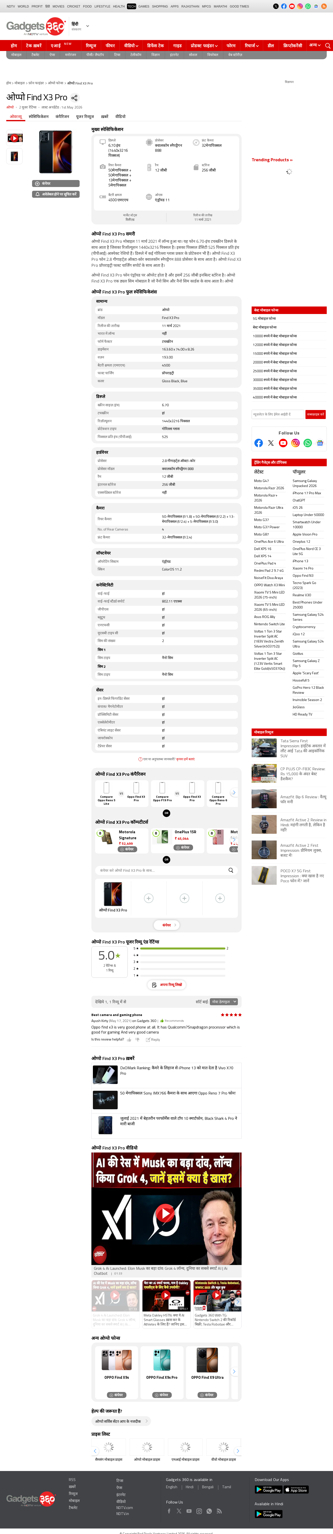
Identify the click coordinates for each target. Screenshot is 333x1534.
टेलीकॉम (135, 55)
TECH (131, 6)
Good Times (239, 6)
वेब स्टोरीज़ (235, 55)
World (23, 6)
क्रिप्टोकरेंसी (292, 45)
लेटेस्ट (258, 472)
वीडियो (129, 45)
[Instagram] (295, 443)
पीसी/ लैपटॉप (95, 55)
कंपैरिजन (62, 117)
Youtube (189, 1510)
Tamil (226, 1487)
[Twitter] (271, 443)
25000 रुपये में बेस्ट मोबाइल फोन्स (275, 371)
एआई (62, 45)
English (171, 1487)
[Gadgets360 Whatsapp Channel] (307, 443)
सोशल (193, 55)
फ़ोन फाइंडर (36, 83)
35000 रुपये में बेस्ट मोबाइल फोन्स (275, 389)
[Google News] (320, 443)
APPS (175, 6)
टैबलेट (35, 55)
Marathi (220, 6)
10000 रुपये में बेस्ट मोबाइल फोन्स (275, 336)
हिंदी (47, 6)
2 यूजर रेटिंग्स (28, 108)
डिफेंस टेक (155, 45)
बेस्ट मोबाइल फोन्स (264, 328)
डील (271, 45)
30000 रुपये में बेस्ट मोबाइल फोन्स (275, 380)
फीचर (110, 45)
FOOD (87, 6)
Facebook (169, 1510)
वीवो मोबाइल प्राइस (223, 1460)
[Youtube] (283, 443)
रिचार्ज (250, 45)
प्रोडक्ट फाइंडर (202, 45)
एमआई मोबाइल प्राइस (185, 1460)
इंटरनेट (174, 55)
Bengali (208, 1487)
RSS (72, 1480)
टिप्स (117, 55)
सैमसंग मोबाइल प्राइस (108, 1460)
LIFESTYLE (102, 6)
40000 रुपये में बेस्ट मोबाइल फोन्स (275, 398)
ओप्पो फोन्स (55, 83)
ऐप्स (52, 55)
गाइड (177, 45)
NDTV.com (124, 1508)
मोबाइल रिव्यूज (263, 732)
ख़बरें (105, 117)
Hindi (190, 1487)
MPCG (206, 6)
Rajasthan (190, 6)
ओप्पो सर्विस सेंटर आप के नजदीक (118, 1422)
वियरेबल (212, 55)
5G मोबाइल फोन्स (264, 319)
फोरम (231, 45)
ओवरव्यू (16, 117)
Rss (219, 1510)
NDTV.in (122, 1514)
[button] (234, 792)
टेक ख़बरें (33, 45)
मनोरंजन (70, 55)
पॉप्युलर (299, 472)
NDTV (11, 6)
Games (143, 6)
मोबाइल (16, 55)
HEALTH (119, 6)
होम (14, 45)
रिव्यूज (91, 45)
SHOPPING (160, 6)
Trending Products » (272, 160)
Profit (37, 6)
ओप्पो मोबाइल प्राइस (147, 1460)
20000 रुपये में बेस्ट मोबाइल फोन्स (275, 362)
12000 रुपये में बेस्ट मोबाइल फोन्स (275, 345)
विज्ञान (155, 55)
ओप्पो (10, 108)
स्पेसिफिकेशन (39, 117)
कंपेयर (42, 183)
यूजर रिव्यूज (85, 117)
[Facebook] (258, 443)
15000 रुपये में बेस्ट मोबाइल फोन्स (275, 354)
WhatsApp (209, 1510)
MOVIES (58, 6)
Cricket (73, 6)
